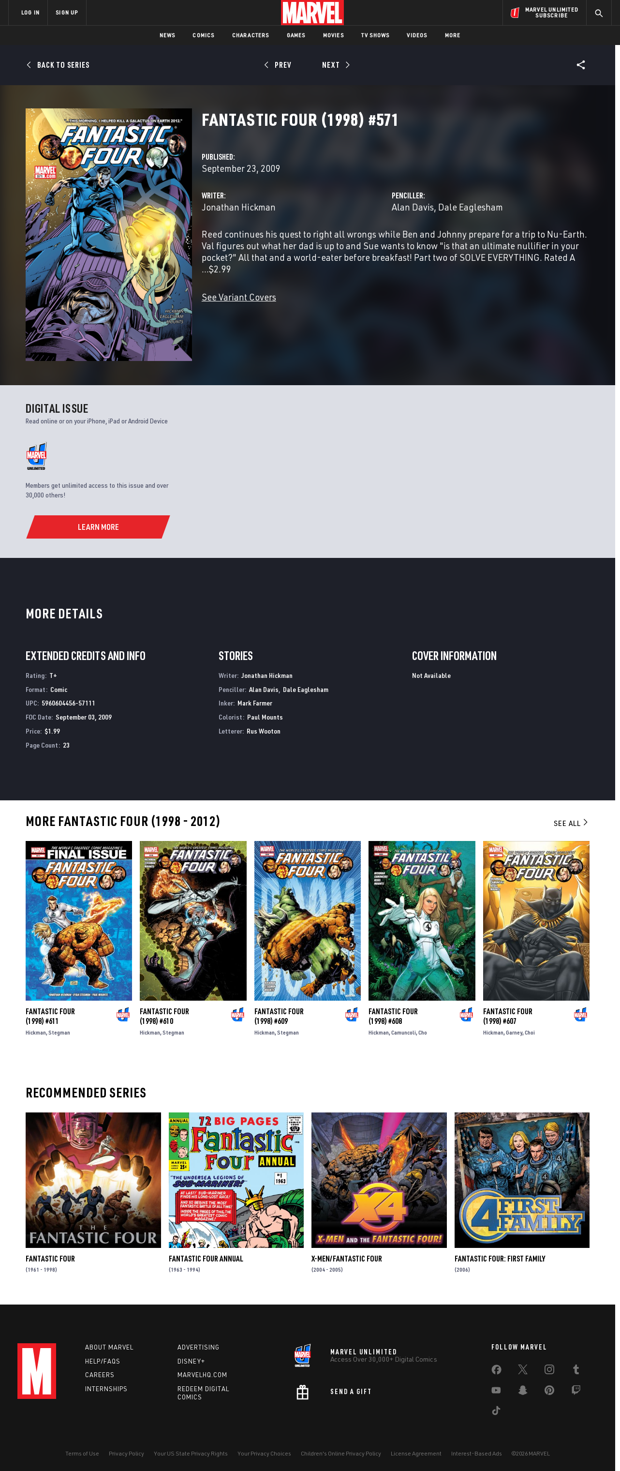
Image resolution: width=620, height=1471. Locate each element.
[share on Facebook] (496, 1372)
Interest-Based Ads (476, 1453)
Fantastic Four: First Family (500, 1258)
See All (572, 823)
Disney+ (191, 1361)
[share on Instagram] (549, 1371)
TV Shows (375, 35)
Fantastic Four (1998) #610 (164, 1016)
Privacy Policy (126, 1453)
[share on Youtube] (496, 1392)
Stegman (59, 1032)
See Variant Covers (239, 296)
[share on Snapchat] (523, 1392)
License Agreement (416, 1453)
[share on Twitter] (523, 1371)
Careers (100, 1375)
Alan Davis (413, 206)
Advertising (198, 1347)
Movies (333, 35)
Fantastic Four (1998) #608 (393, 1016)
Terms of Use (82, 1453)
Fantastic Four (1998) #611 (50, 1016)
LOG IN (30, 12)
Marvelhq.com (202, 1375)
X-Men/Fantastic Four (346, 1258)
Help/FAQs (102, 1361)
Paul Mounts (265, 717)
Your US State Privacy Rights (191, 1453)
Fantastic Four (50, 1258)
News (168, 35)
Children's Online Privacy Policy (341, 1453)
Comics (203, 35)
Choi (530, 1032)
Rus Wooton (263, 731)
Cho (422, 1032)
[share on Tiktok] (496, 1412)
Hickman (36, 1032)
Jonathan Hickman (239, 206)
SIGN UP (67, 12)
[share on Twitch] (576, 1392)
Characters (250, 35)
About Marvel (109, 1347)
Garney (514, 1032)
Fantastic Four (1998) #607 (507, 1016)
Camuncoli (403, 1032)
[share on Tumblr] (576, 1371)
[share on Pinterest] (549, 1392)
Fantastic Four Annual (206, 1258)
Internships (106, 1389)
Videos (417, 35)
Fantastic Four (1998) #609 (279, 1016)
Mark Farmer (254, 703)
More (453, 35)
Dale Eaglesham (470, 206)
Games (296, 35)
